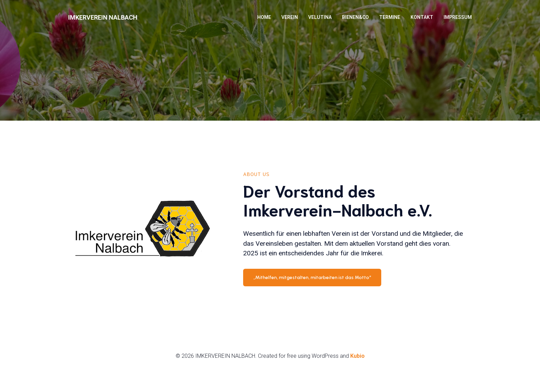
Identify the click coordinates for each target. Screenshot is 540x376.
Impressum (458, 17)
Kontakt (422, 17)
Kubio (357, 356)
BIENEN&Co (355, 17)
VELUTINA (320, 17)
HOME (264, 17)
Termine (389, 17)
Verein (289, 17)
